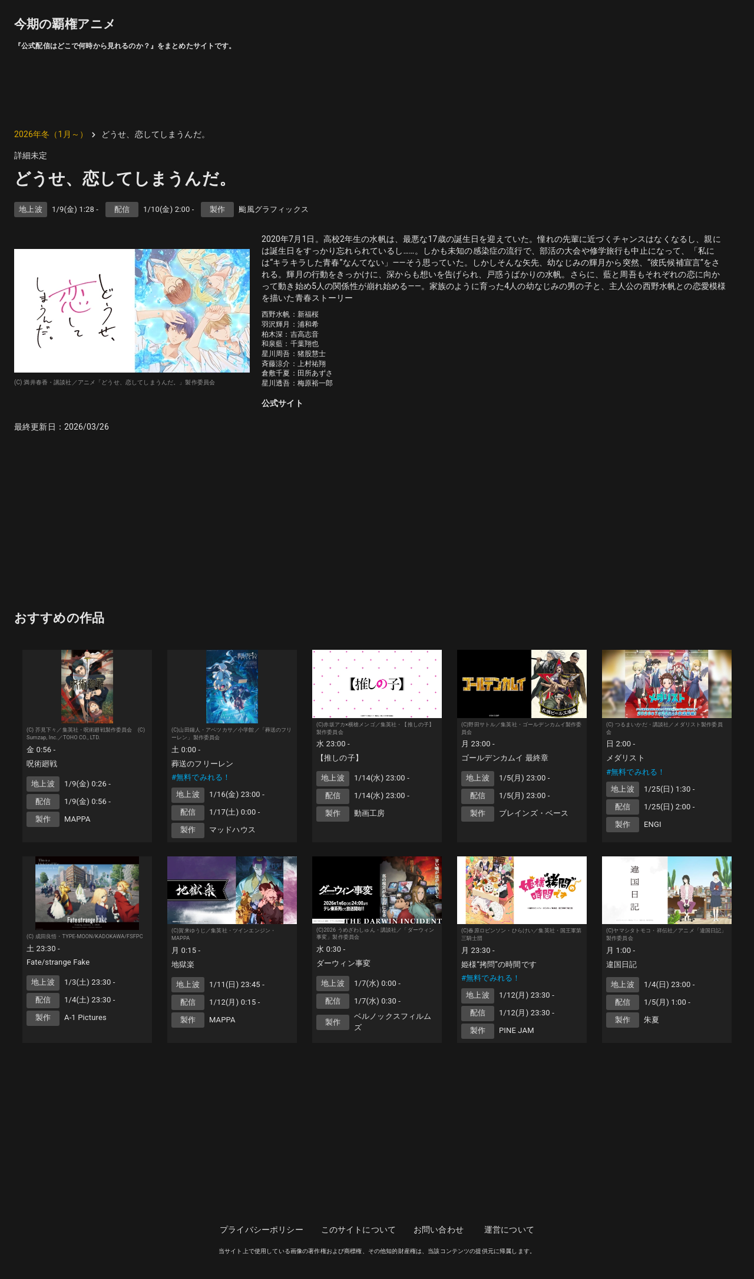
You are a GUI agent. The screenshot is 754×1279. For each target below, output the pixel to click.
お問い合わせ (439, 1229)
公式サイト (282, 403)
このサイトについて (358, 1229)
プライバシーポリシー (261, 1229)
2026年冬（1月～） (51, 134)
